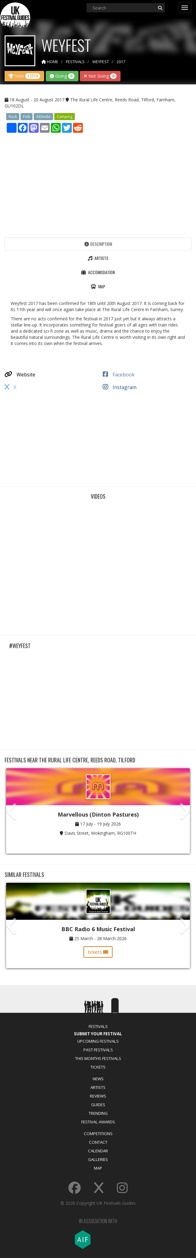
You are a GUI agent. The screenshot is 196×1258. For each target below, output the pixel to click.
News (98, 1078)
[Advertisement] (98, 183)
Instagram (119, 387)
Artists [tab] (98, 258)
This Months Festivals (98, 1058)
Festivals (98, 1026)
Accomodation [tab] (98, 272)
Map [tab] (98, 286)
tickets (98, 952)
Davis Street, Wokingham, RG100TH (100, 833)
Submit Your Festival (98, 1034)
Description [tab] (98, 244)
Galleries (98, 1159)
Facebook (119, 374)
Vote (24, 76)
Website (20, 374)
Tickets (98, 1067)
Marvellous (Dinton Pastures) (98, 814)
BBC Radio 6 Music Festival (98, 929)
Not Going (100, 76)
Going (62, 76)
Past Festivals (98, 1050)
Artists (98, 1087)
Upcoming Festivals (98, 1041)
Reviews (98, 1096)
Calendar (98, 1151)
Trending (98, 1113)
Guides (98, 1104)
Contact (98, 1142)
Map (98, 1168)
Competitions (98, 1133)
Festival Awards (98, 1122)
